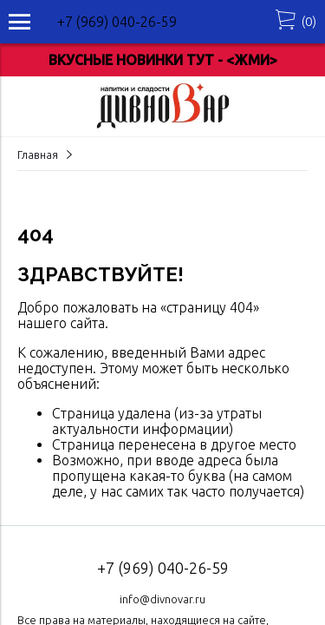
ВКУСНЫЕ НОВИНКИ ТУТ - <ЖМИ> (163, 60)
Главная (37, 154)
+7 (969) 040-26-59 (117, 22)
